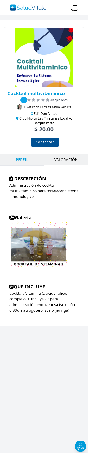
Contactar (45, 142)
